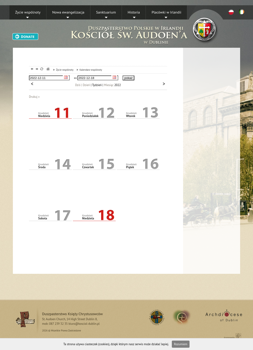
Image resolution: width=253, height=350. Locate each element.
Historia (134, 12)
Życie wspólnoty (27, 12)
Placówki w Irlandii (166, 12)
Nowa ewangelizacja (68, 12)
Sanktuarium (106, 12)
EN (242, 11)
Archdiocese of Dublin (223, 317)
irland (185, 317)
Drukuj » (34, 97)
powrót (31, 69)
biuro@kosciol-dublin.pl (84, 324)
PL (230, 11)
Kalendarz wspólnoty (88, 69)
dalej (36, 69)
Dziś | (78, 85)
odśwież (41, 69)
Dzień (86, 85)
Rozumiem (180, 344)
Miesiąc (108, 85)
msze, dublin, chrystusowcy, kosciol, (48, 69)
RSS (156, 317)
